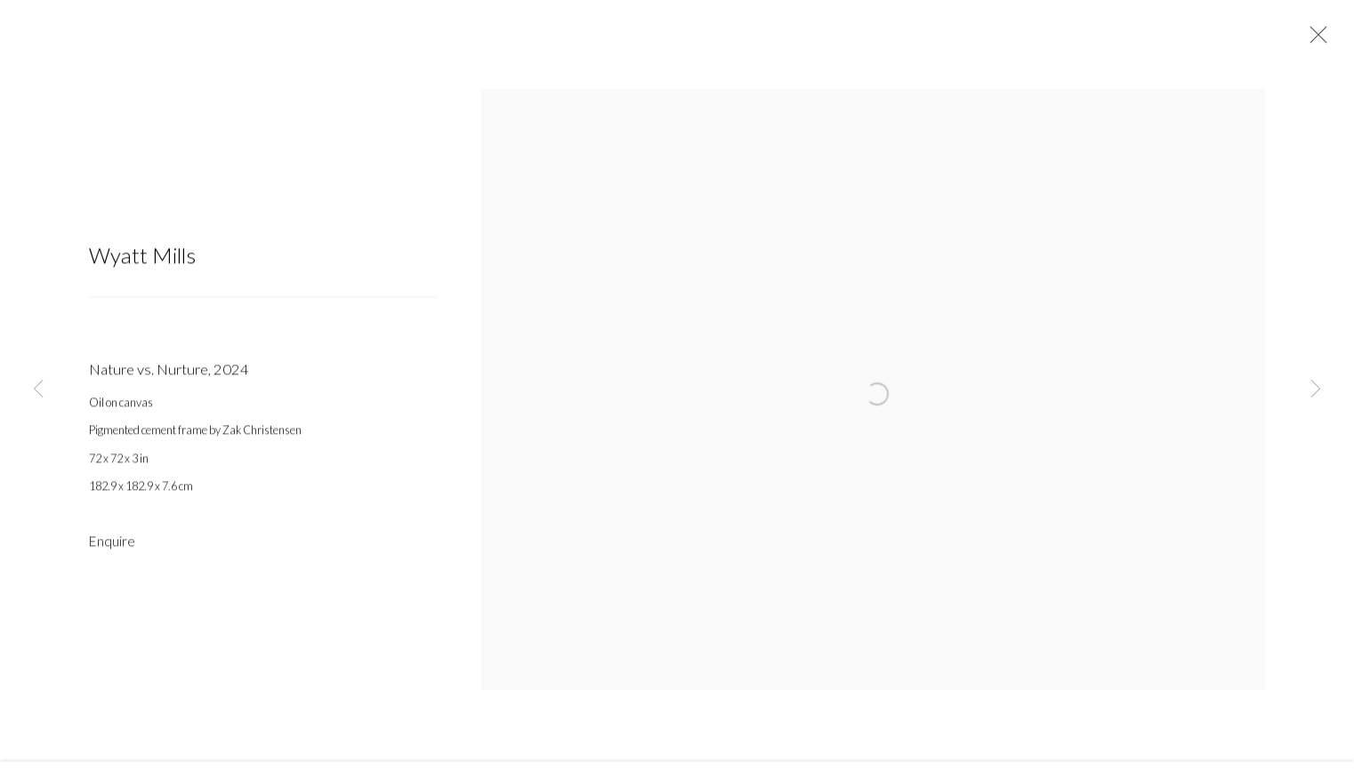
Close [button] (1314, 40)
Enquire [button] (112, 550)
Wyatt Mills (142, 264)
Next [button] (1315, 389)
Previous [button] (38, 389)
